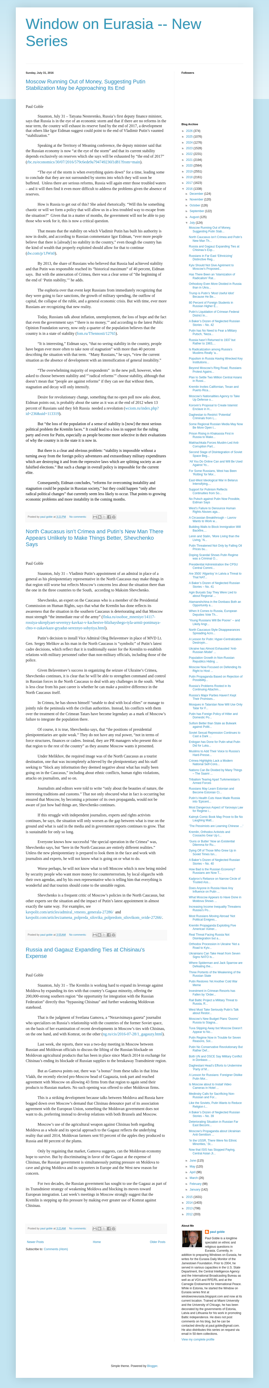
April (193, 1172)
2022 (190, 154)
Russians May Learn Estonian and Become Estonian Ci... (211, 790)
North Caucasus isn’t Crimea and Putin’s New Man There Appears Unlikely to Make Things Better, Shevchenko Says (94, 537)
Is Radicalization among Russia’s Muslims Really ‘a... (210, 351)
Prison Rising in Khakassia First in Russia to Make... (211, 435)
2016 (190, 189)
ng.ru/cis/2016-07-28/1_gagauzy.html (132, 1034)
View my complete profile (197, 1339)
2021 (190, 160)
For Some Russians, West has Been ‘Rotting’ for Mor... (213, 472)
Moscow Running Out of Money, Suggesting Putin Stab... (210, 229)
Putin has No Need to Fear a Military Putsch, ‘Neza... (213, 332)
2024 (190, 142)
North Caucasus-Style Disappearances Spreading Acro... (214, 631)
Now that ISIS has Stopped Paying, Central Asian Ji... (212, 1151)
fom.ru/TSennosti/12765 (96, 333)
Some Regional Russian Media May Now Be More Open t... (216, 425)
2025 (190, 136)
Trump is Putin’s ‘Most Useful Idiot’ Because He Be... (211, 295)
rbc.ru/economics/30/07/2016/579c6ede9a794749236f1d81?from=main (83, 162)
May (193, 1166)
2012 (190, 1214)
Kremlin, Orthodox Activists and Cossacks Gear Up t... (209, 833)
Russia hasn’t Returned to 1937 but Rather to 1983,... (212, 341)
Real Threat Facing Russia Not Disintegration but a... (209, 936)
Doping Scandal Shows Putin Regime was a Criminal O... (213, 556)
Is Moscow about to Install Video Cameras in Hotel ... (210, 1086)
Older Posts (157, 1242)
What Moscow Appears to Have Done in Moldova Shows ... (215, 899)
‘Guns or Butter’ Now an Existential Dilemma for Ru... (212, 843)
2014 (190, 1202)
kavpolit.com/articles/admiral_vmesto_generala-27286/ (69, 912)
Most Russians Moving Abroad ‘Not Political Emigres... (212, 917)
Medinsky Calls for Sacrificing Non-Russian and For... (212, 1095)
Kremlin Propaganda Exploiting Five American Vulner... (212, 927)
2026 (190, 131)
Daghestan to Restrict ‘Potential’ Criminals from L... (210, 416)
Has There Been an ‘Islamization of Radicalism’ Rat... (212, 276)
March (194, 1178)
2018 (190, 177)
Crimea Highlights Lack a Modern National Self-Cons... (211, 762)
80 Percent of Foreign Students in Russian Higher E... (211, 304)
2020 (190, 165)
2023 (190, 148)
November (197, 199)
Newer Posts (35, 1242)
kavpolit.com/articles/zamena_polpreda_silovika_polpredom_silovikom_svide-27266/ (94, 917)
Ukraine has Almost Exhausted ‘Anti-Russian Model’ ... (213, 650)
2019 (190, 171)
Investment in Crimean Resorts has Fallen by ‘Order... (212, 992)
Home (97, 1242)
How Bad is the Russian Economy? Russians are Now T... (212, 871)
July (193, 222)
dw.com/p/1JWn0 (41, 253)
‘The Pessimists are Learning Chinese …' (216, 826)
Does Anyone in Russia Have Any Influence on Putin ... (211, 889)
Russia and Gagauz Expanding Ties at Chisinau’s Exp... (214, 248)
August (195, 217)
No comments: (78, 516)
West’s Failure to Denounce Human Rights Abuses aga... (212, 510)
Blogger (152, 1366)
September (197, 211)
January (195, 1189)
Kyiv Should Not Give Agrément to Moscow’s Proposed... (211, 267)
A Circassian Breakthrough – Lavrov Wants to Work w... (212, 519)
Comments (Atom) (56, 1249)
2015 (190, 1197)
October (195, 205)
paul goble (217, 1232)
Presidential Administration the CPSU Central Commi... (213, 566)
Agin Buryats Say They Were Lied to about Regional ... (213, 594)
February (196, 1184)
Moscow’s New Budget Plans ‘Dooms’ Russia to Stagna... (214, 1020)
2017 (190, 183)
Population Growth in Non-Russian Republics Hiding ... (211, 659)
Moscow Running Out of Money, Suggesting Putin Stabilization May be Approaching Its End (85, 84)
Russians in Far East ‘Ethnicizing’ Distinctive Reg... (211, 257)
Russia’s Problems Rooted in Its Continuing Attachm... (210, 687)
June (193, 1160)
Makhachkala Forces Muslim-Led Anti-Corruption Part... (214, 444)
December (197, 193)
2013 (190, 1208)
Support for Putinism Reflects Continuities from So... (208, 491)
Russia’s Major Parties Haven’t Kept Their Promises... (212, 697)
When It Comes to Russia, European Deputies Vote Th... (213, 612)
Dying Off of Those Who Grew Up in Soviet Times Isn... (212, 852)
